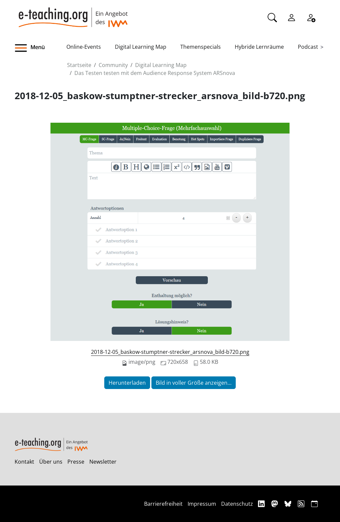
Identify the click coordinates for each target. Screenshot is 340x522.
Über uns (50, 461)
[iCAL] (314, 503)
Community (113, 65)
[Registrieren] (310, 17)
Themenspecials (200, 46)
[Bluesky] (289, 503)
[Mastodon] (275, 503)
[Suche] (272, 17)
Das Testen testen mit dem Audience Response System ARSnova (154, 73)
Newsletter (103, 461)
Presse (75, 461)
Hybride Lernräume (259, 46)
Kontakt (24, 461)
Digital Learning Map (140, 46)
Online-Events (83, 46)
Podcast (308, 46)
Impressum (202, 503)
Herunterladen (127, 382)
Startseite (79, 65)
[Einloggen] (291, 17)
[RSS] (302, 503)
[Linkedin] (262, 503)
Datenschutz (237, 503)
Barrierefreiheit (163, 503)
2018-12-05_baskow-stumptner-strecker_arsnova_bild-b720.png (170, 352)
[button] (40, 48)
